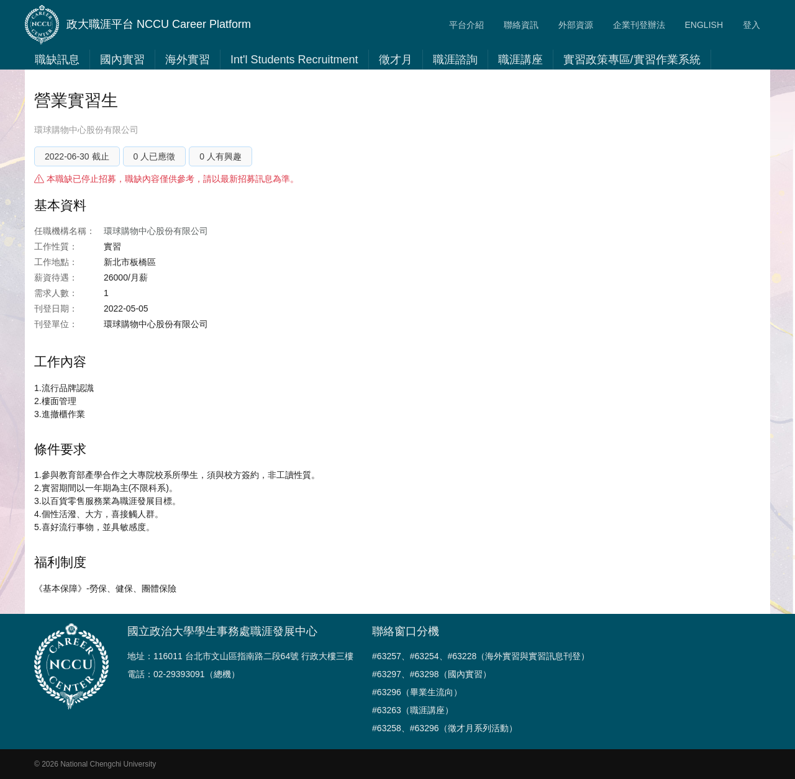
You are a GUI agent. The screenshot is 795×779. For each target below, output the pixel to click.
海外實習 (187, 59)
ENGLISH (704, 25)
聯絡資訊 (521, 25)
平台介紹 (466, 25)
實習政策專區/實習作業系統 (632, 59)
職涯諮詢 (455, 59)
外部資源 (575, 25)
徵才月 (395, 59)
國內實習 (122, 59)
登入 (751, 25)
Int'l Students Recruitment (294, 59)
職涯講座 (520, 59)
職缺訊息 (57, 59)
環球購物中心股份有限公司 (86, 130)
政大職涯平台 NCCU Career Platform (138, 25)
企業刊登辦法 (639, 25)
